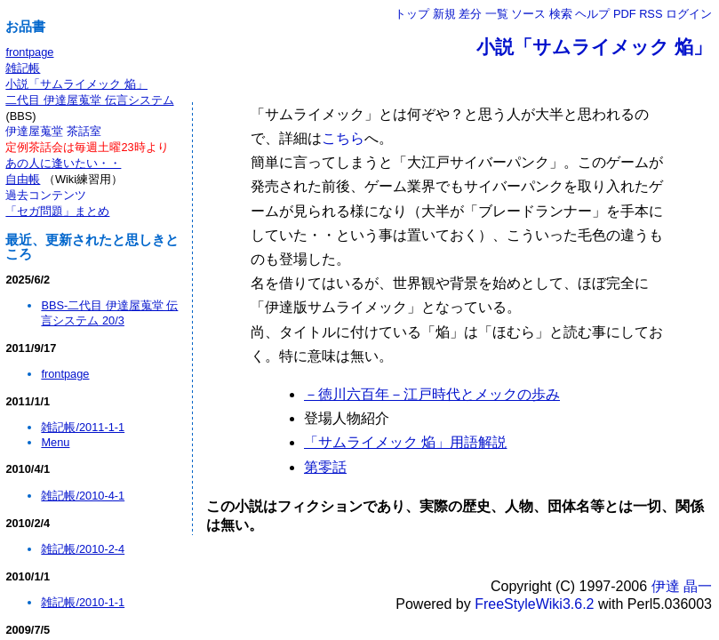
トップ (412, 13)
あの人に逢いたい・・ (63, 163)
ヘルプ (592, 13)
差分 (470, 13)
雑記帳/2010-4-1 (82, 495)
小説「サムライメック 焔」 (594, 46)
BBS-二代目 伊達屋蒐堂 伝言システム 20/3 (109, 313)
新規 (444, 13)
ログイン (689, 13)
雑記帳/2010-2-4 (82, 549)
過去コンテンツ (45, 195)
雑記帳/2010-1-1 (82, 602)
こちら (343, 138)
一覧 (496, 13)
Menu (55, 442)
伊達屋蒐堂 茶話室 (53, 131)
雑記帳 (22, 68)
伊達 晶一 (681, 586)
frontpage (29, 52)
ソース (528, 13)
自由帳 (22, 179)
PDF (624, 13)
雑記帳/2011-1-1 (82, 427)
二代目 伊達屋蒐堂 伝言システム (89, 100)
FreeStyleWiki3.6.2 (534, 604)
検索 (560, 13)
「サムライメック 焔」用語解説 (405, 442)
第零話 (325, 467)
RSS (650, 13)
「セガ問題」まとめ (57, 211)
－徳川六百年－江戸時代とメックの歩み (432, 394)
